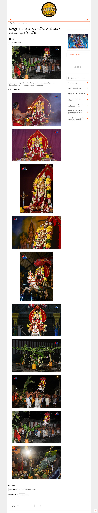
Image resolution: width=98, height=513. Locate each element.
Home (41, 506)
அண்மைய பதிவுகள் (74, 54)
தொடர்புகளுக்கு (22, 23)
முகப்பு (12, 23)
